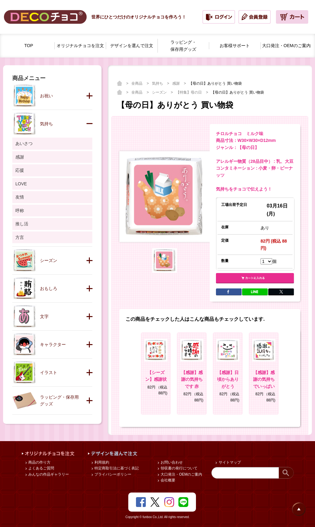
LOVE (21, 183)
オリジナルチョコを (80, 45)
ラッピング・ (183, 46)
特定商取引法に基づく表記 (116, 468)
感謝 (176, 83)
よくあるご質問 (40, 468)
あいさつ (24, 143)
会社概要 (167, 480)
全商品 (137, 83)
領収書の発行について (178, 468)
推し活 (21, 223)
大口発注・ (286, 45)
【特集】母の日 (189, 92)
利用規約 (101, 462)
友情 (19, 197)
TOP (28, 45)
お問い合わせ (171, 462)
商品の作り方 (38, 462)
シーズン (160, 92)
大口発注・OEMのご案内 (181, 474)
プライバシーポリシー (112, 474)
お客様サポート (235, 45)
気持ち (158, 83)
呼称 (19, 210)
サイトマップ (229, 462)
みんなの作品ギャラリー (48, 474)
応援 (19, 170)
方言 (19, 237)
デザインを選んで (131, 45)
